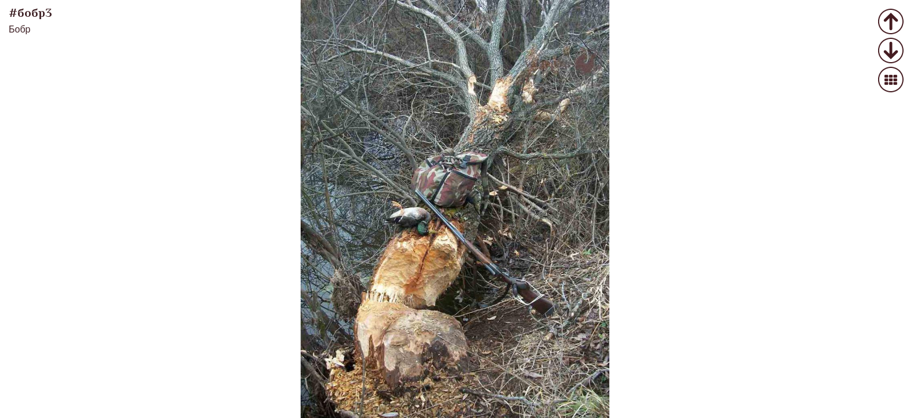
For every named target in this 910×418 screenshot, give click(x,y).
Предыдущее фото (891, 22)
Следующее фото (891, 51)
